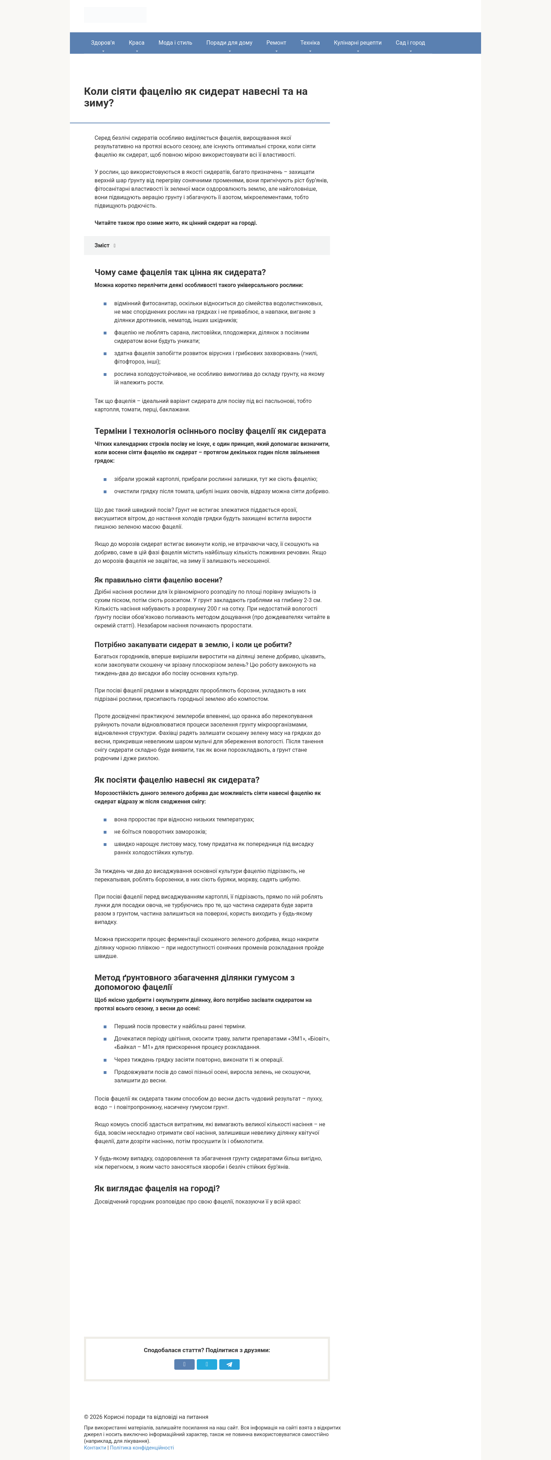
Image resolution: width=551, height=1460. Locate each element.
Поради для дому (229, 42)
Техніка (310, 42)
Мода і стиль (175, 42)
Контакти (95, 1448)
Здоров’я (103, 42)
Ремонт (276, 42)
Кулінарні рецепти (358, 42)
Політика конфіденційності (142, 1448)
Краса (136, 42)
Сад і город (410, 42)
